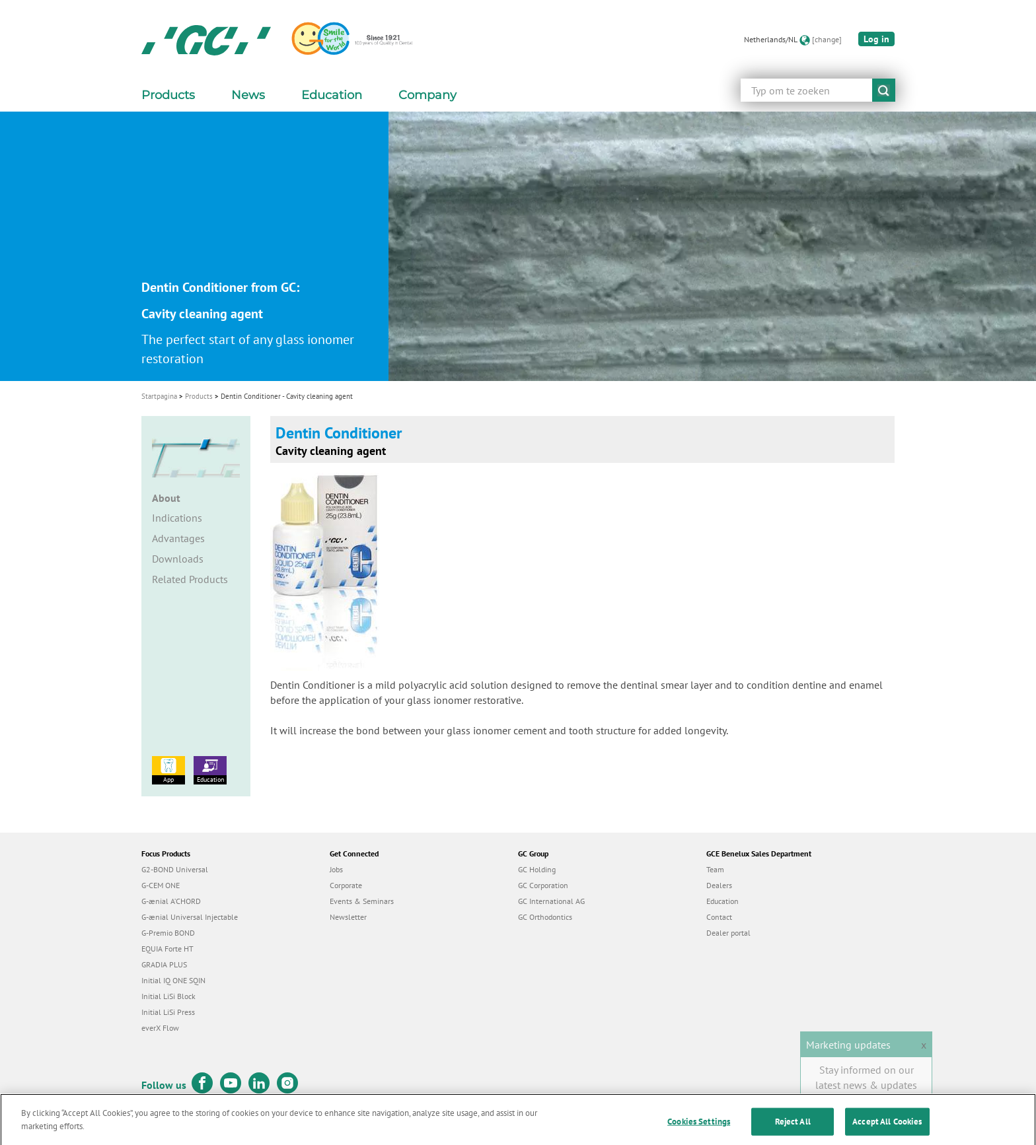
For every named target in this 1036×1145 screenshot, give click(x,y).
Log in (876, 39)
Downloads (178, 558)
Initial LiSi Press (168, 1012)
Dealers (719, 885)
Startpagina (159, 396)
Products (199, 396)
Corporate (346, 885)
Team (715, 869)
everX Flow (160, 1028)
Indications (177, 517)
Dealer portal (728, 933)
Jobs (336, 869)
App (168, 770)
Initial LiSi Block (168, 996)
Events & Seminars (362, 901)
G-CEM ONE (160, 885)
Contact (719, 917)
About (166, 497)
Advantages (178, 538)
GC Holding (537, 869)
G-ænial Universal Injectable (189, 917)
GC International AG (551, 901)
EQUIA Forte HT (167, 949)
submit (883, 90)
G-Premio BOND (168, 933)
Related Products (190, 579)
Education (210, 770)
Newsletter (348, 917)
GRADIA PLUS (164, 964)
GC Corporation (543, 885)
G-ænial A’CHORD (171, 901)
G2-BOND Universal (174, 869)
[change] (827, 39)
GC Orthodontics (545, 917)
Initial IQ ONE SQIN (173, 980)
